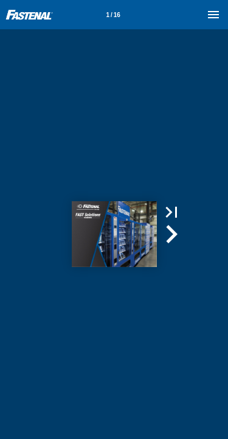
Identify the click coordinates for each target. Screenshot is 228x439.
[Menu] (213, 14)
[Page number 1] (113, 14)
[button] (171, 212)
